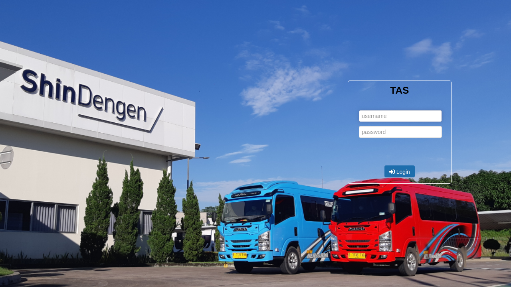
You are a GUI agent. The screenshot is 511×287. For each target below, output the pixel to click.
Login (399, 172)
